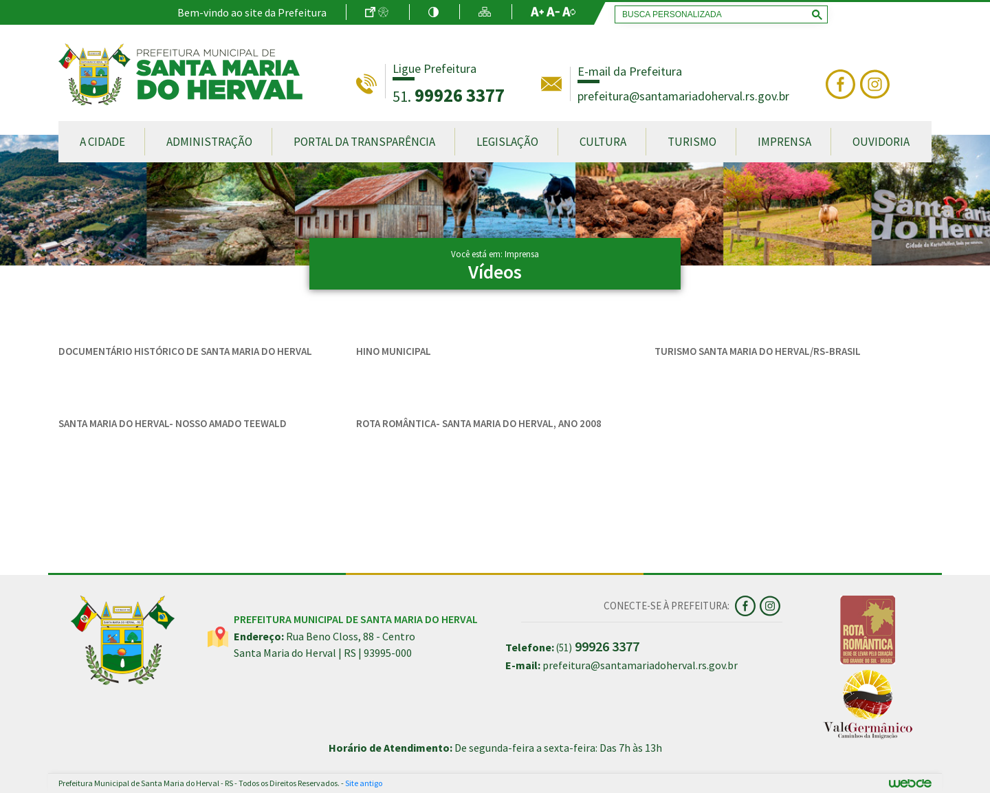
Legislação (507, 141)
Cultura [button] (603, 141)
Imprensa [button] (784, 141)
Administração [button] (209, 141)
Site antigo (363, 783)
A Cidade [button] (102, 141)
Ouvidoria (881, 141)
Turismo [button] (692, 141)
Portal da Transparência (364, 141)
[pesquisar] (718, 14)
